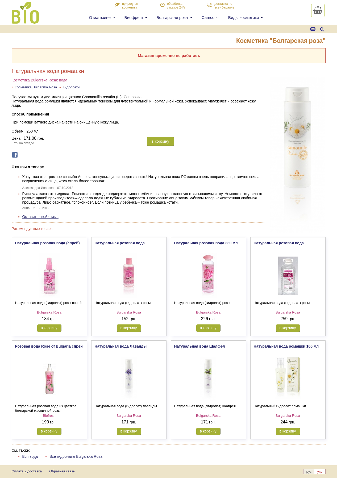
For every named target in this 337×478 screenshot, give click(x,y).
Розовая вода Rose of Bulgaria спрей (49, 346)
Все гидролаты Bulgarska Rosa (75, 456)
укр (319, 471)
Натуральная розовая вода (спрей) (47, 243)
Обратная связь (62, 471)
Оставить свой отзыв (40, 217)
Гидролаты (71, 87)
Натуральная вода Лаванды (121, 346)
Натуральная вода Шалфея (199, 346)
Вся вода (30, 456)
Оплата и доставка (27, 471)
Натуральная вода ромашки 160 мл (286, 346)
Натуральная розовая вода (120, 243)
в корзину (160, 141)
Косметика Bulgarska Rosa (36, 87)
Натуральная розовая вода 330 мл (206, 243)
